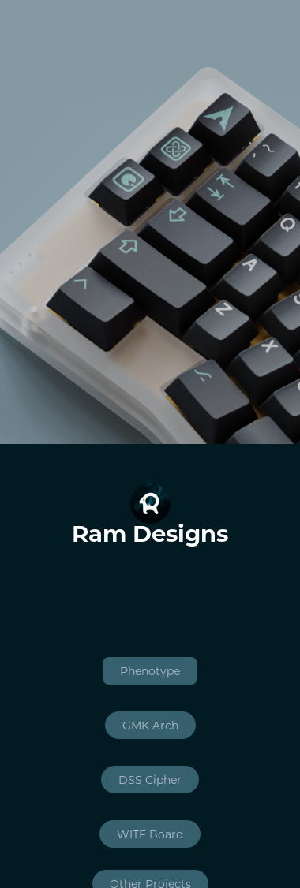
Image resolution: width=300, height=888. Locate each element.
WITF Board (150, 833)
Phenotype (150, 670)
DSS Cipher (150, 779)
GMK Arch (150, 725)
